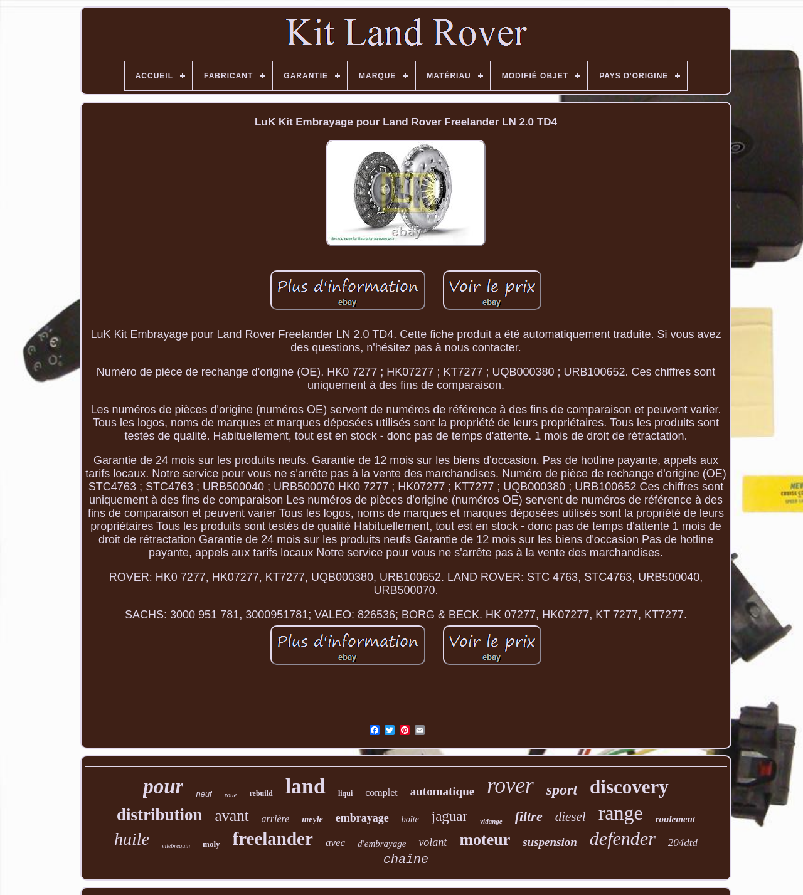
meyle (312, 819)
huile (131, 839)
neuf (203, 793)
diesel (570, 816)
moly (211, 844)
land (305, 786)
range (620, 813)
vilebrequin (176, 845)
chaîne (405, 859)
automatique (442, 791)
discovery (629, 787)
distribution (160, 814)
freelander (273, 839)
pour (163, 786)
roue (231, 794)
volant (432, 842)
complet (381, 792)
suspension (550, 842)
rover (510, 785)
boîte (410, 819)
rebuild (261, 793)
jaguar (449, 816)
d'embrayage (382, 844)
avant (231, 815)
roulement (675, 819)
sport (561, 789)
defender (623, 838)
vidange (491, 821)
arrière (276, 818)
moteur (484, 839)
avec (335, 843)
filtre (529, 816)
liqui (345, 793)
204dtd (683, 843)
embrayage (362, 818)
